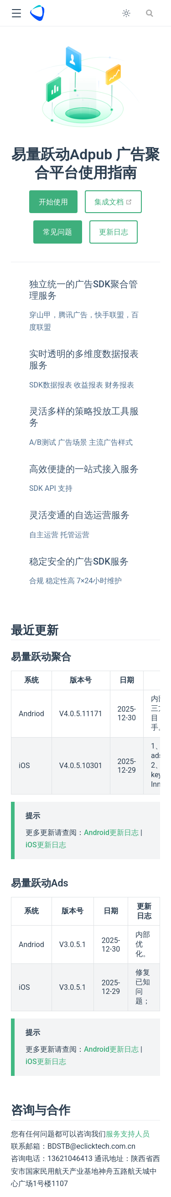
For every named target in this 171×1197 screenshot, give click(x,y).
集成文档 (118, 201)
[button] (16, 13)
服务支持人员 (128, 1134)
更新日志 (113, 232)
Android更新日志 (111, 832)
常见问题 (57, 232)
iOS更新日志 (46, 844)
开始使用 (53, 202)
